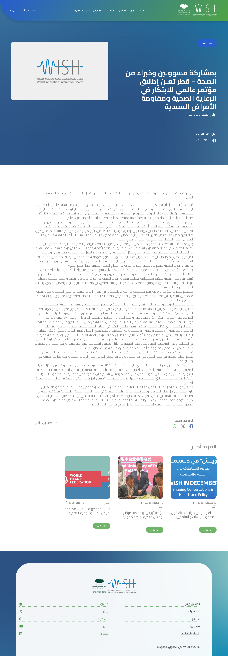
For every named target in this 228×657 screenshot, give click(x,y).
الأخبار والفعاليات (82, 10)
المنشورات (121, 10)
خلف (204, 43)
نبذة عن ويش (137, 10)
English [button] (13, 10)
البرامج (110, 10)
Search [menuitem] (29, 10)
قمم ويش (98, 10)
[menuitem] (13, 10)
